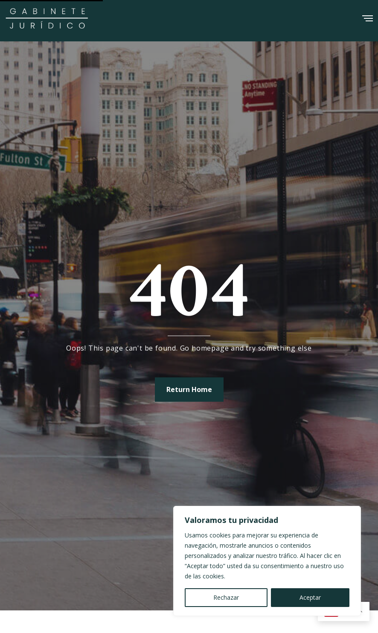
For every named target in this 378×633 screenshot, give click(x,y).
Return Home (189, 389)
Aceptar (310, 597)
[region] (267, 561)
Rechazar (226, 597)
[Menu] (367, 15)
